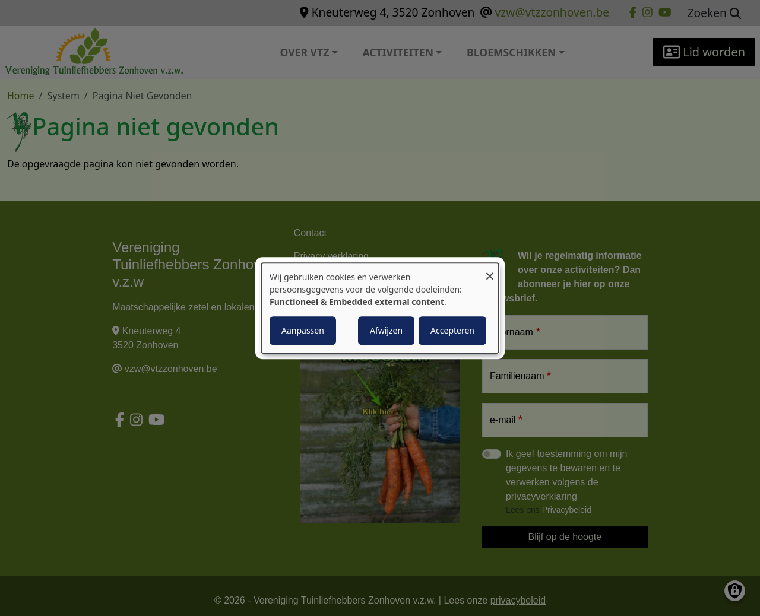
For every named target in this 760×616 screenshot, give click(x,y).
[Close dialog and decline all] (490, 270)
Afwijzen (386, 330)
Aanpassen (302, 330)
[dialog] (380, 308)
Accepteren (452, 330)
